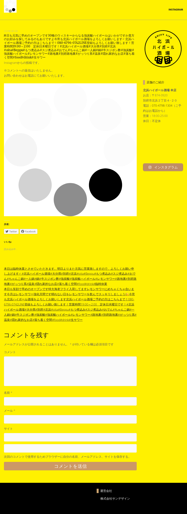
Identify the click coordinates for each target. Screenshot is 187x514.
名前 (8, 393)
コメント (10, 352)
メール (9, 411)
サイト (8, 428)
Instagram (175, 9)
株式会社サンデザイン (115, 498)
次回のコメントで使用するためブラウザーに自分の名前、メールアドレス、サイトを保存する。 (67, 457)
